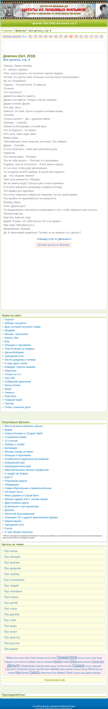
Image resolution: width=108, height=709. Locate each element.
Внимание (22, 669)
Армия (21, 658)
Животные (46, 672)
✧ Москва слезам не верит (17, 451)
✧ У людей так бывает (15, 473)
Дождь (53, 666)
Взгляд (39, 657)
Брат (47, 669)
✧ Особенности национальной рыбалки (25, 459)
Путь (87, 657)
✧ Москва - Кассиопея (15, 334)
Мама (9, 657)
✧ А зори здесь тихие (14, 363)
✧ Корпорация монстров (16, 466)
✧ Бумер (7, 429)
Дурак (88, 672)
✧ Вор (5, 341)
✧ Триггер (8, 403)
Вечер (25, 672)
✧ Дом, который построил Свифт (21, 326)
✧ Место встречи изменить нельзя (22, 426)
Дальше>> (65, 239)
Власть (88, 661)
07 (60, 36)
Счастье (40, 661)
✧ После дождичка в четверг (19, 359)
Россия (16, 662)
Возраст (88, 666)
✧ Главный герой (12, 399)
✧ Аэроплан (9, 370)
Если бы (98, 661)
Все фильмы (44, 706)
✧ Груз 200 (8, 378)
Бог (42, 669)
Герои (53, 657)
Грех (69, 666)
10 (76, 36)
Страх (93, 657)
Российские (62, 706)
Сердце (78, 665)
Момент (61, 672)
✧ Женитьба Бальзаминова (18, 513)
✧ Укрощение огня (13, 356)
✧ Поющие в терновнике (16, 345)
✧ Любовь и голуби (13, 444)
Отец (73, 661)
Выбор (32, 666)
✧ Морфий (8, 330)
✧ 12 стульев (10, 440)
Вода (99, 657)
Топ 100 (35, 706)
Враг (48, 666)
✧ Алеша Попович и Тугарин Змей (22, 433)
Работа (22, 661)
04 (45, 36)
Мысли (63, 666)
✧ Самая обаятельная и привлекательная (26, 488)
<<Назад (42, 239)
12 (86, 36)
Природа (48, 661)
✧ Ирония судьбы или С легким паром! (25, 499)
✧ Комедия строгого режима (18, 367)
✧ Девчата (8, 510)
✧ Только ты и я (11, 374)
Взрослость (11, 669)
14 (96, 36)
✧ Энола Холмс (11, 385)
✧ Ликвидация (10, 484)
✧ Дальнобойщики (13, 352)
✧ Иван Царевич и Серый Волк (20, 495)
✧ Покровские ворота (14, 481)
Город (65, 661)
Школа (69, 669)
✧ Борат (7, 389)
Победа (24, 665)
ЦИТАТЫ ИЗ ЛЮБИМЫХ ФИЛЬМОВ (54, 10)
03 (40, 36)
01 (30, 36)
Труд (38, 669)
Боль (54, 672)
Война (57, 661)
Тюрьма (8, 661)
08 (66, 36)
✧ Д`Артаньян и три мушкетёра (20, 506)
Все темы (71, 706)
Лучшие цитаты (12, 36)
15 (101, 36)
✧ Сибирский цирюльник (16, 381)
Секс (33, 657)
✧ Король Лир (10, 337)
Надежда (96, 672)
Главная (7, 30)
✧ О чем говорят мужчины (17, 532)
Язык (15, 657)
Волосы (31, 669)
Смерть (34, 672)
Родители (40, 666)
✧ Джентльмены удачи (15, 502)
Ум (58, 666)
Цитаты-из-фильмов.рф (54, 6)
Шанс (27, 657)
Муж (73, 657)
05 (50, 36)
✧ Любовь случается (14, 323)
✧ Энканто (8, 392)
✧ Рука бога (9, 396)
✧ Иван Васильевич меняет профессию (25, 470)
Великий (76, 673)
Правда (63, 657)
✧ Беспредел (10, 448)
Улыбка (11, 672)
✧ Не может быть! (12, 491)
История (81, 658)
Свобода (31, 661)
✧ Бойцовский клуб (13, 462)
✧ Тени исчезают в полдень (18, 348)
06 (55, 36)
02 (35, 36)
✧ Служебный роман (14, 437)
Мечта (91, 669)
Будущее (97, 666)
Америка (55, 669)
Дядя (83, 673)
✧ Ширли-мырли (11, 521)
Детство (99, 669)
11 (81, 36)
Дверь (62, 669)
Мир (18, 672)
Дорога (81, 661)
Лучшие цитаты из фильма (53, 244)
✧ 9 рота (7, 528)
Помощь (76, 669)
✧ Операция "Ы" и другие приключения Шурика (30, 517)
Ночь (69, 672)
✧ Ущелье (8, 319)
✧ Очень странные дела (16, 407)
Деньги (13, 665)
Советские (53, 706)
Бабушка (84, 669)
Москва (47, 658)
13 (91, 36)
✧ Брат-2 (7, 477)
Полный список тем (54, 680)
